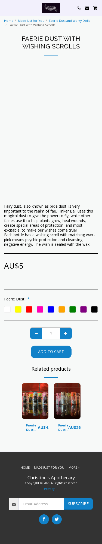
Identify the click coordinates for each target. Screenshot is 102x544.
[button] (6, 7)
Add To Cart (51, 351)
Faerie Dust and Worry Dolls (69, 21)
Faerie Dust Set (63, 427)
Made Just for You (31, 21)
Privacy (49, 489)
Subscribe (78, 503)
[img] (35, 401)
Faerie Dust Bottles (32, 427)
